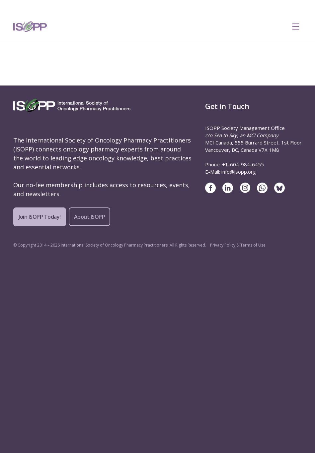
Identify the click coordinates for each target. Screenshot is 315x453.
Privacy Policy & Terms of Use (238, 245)
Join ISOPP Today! (40, 216)
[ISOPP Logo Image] (30, 26)
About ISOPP (89, 216)
